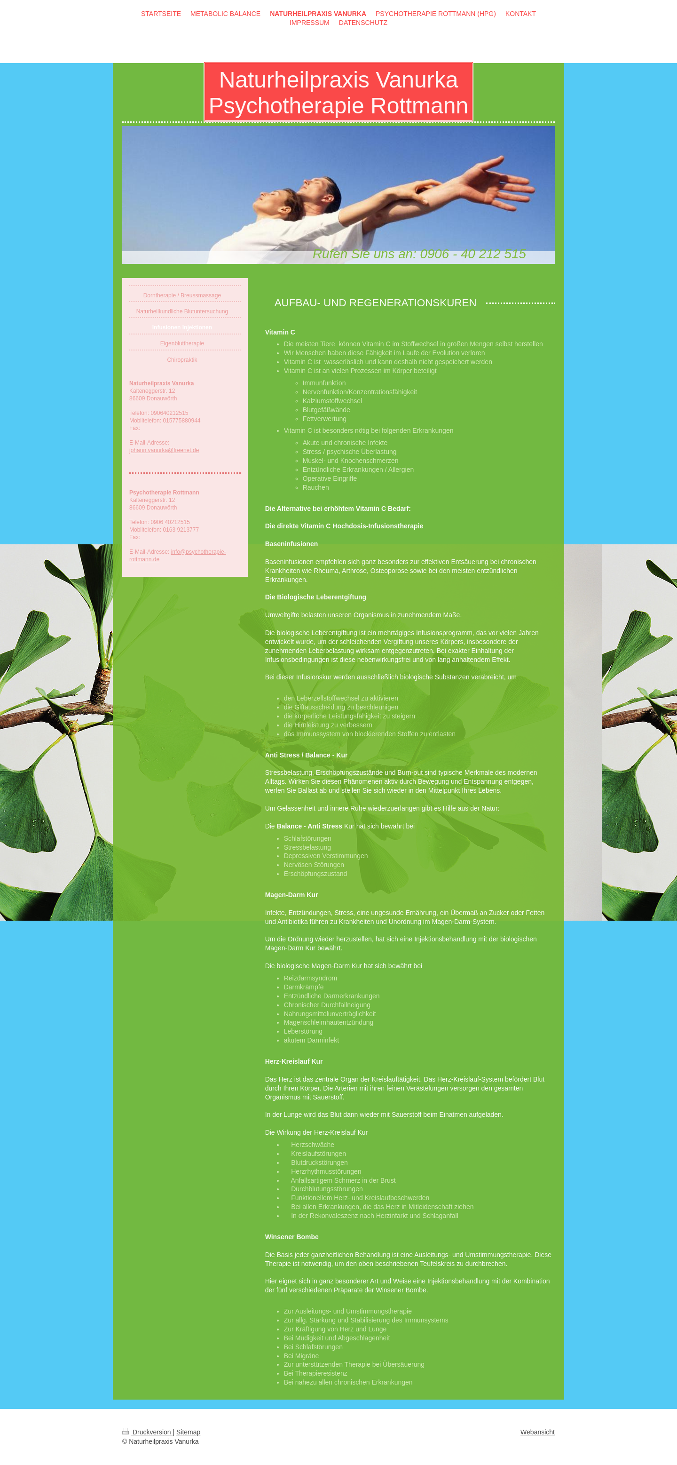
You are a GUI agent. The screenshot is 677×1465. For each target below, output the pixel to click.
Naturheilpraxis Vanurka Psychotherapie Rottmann (338, 92)
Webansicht (537, 1432)
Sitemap (188, 1432)
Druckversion (147, 1432)
